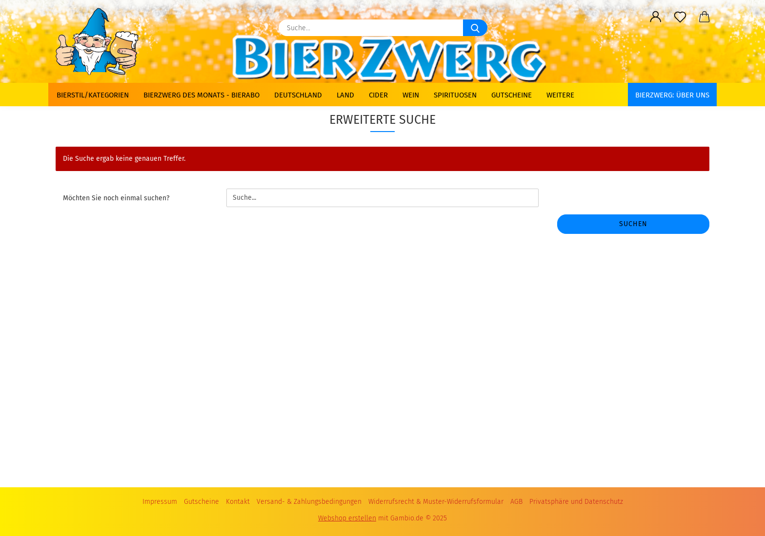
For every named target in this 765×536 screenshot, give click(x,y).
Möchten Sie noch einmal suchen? (116, 198)
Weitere (560, 95)
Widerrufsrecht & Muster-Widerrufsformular (435, 502)
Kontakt (238, 502)
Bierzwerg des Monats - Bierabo (201, 95)
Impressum (159, 502)
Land (345, 95)
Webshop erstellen (347, 518)
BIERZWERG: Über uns (672, 95)
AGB (516, 502)
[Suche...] (475, 27)
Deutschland (298, 95)
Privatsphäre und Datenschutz (576, 502)
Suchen (633, 224)
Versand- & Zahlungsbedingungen (309, 502)
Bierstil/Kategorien (93, 95)
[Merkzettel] (680, 17)
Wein (411, 95)
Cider (378, 95)
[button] (656, 17)
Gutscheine (511, 95)
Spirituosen (455, 95)
